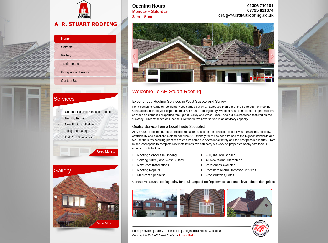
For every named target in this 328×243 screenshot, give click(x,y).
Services (67, 47)
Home (65, 38)
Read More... (106, 151)
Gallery (66, 55)
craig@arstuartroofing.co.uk (246, 15)
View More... (106, 223)
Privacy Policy (187, 235)
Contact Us (69, 80)
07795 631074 (260, 10)
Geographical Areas (75, 72)
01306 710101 (260, 5)
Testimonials (70, 64)
